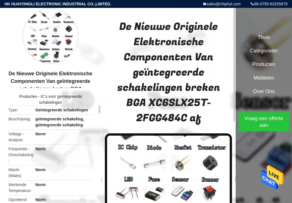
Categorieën (264, 51)
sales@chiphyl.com (224, 4)
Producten (28, 96)
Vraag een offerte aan (263, 122)
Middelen (263, 78)
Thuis (264, 37)
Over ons (264, 91)
